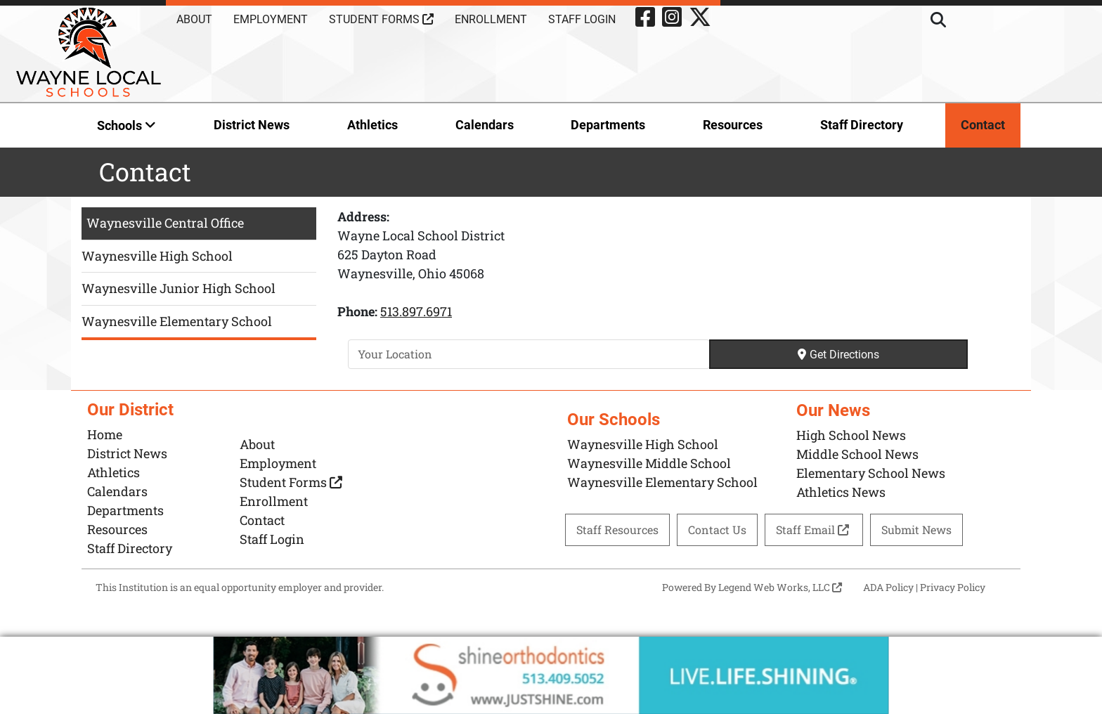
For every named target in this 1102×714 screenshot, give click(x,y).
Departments (608, 124)
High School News (851, 435)
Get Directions (838, 354)
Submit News (916, 529)
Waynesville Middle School (649, 463)
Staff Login (582, 19)
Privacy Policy (952, 587)
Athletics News (841, 491)
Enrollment (491, 19)
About (194, 19)
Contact (983, 124)
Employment (270, 19)
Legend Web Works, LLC (780, 587)
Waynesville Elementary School (177, 321)
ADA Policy (888, 587)
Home (104, 434)
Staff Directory (861, 124)
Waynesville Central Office (165, 222)
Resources (733, 124)
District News (252, 124)
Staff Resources (617, 529)
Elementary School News (870, 473)
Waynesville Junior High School (179, 288)
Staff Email (814, 529)
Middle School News (857, 454)
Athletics (372, 124)
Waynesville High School (157, 255)
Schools (126, 125)
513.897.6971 (416, 311)
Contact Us (717, 529)
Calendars (484, 124)
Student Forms (381, 19)
